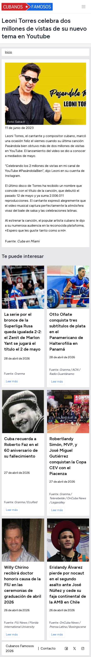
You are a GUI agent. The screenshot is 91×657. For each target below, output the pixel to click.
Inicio (8, 52)
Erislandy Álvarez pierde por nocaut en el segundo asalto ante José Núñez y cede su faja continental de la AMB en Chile (67, 585)
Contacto (48, 648)
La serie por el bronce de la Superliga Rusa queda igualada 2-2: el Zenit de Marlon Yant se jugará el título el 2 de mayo (23, 332)
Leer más (12, 381)
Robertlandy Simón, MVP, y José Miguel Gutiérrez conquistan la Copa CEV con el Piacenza (67, 456)
